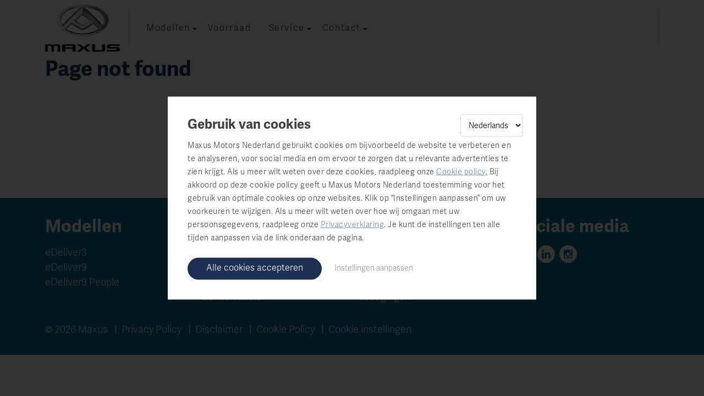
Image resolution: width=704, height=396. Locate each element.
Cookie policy (461, 171)
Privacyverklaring (352, 224)
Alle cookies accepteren (254, 267)
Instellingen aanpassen (373, 267)
